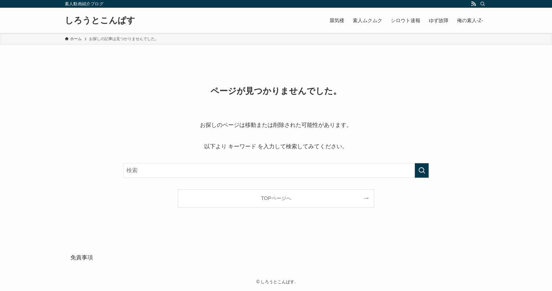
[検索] (482, 4)
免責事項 (81, 257)
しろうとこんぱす (100, 20)
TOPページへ (276, 198)
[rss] (473, 4)
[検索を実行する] (422, 170)
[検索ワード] (276, 170)
